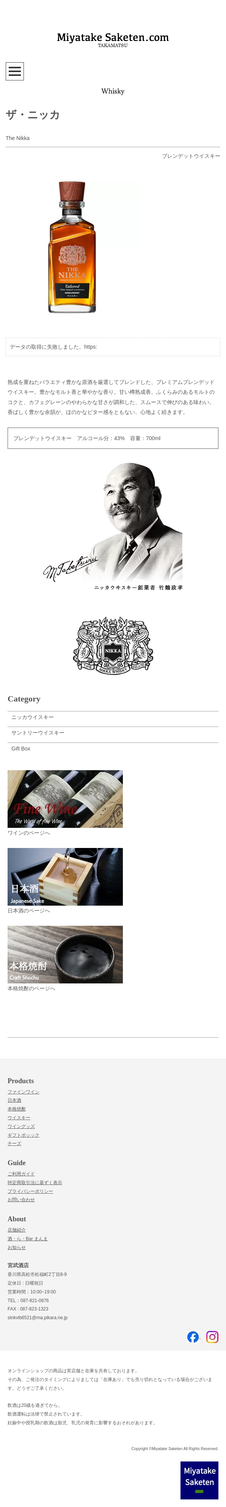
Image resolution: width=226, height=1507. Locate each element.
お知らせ (17, 1247)
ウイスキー (19, 1117)
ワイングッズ (21, 1126)
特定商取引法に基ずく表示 (35, 1182)
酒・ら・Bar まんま (28, 1238)
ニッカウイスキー (32, 717)
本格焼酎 (17, 1109)
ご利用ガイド (21, 1174)
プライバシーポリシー (30, 1191)
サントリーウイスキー (37, 733)
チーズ (14, 1143)
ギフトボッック (23, 1135)
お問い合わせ (21, 1199)
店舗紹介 (17, 1230)
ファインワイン (23, 1092)
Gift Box (20, 749)
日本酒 (14, 1100)
